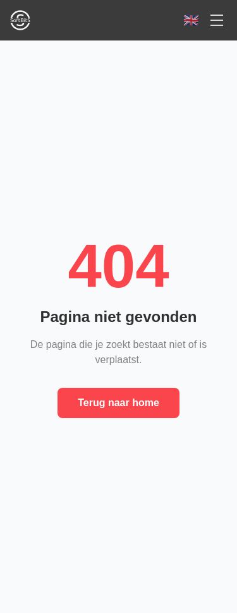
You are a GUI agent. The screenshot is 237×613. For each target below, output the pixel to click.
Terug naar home (118, 402)
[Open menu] (217, 20)
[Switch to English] (191, 20)
